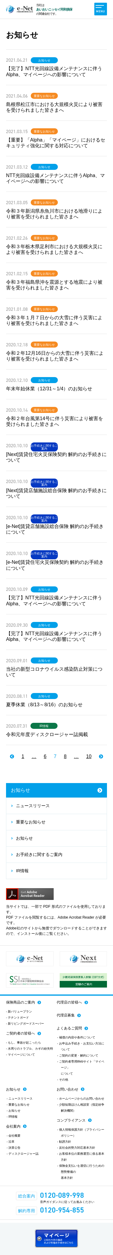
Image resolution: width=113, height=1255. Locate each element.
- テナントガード (17, 1017)
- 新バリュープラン (19, 1011)
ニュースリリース (33, 805)
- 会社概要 (13, 1135)
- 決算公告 (13, 1147)
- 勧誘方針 (64, 1141)
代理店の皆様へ (69, 1002)
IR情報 (44, 726)
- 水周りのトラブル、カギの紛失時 (29, 1048)
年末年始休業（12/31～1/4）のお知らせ (49, 388)
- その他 (62, 1079)
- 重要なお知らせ (18, 1104)
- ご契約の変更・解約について (77, 1055)
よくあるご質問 (69, 1028)
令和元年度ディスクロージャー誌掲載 (47, 734)
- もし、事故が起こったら (23, 1042)
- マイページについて (20, 1054)
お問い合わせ (67, 1089)
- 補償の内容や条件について (76, 1037)
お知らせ (44, 60)
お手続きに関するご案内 (44, 447)
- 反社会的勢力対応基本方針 (76, 1147)
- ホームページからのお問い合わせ (80, 1098)
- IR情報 (12, 1116)
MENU (100, 9)
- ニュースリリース (20, 1098)
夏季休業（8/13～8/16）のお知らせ (44, 704)
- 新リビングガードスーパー (25, 1023)
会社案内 (13, 1126)
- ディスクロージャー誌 (23, 1153)
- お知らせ (13, 1110)
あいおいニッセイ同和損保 (54, 9)
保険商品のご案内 (20, 1002)
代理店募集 (66, 1015)
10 (89, 756)
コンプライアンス (71, 1120)
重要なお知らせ (44, 96)
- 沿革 (10, 1141)
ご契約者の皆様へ (20, 1033)
